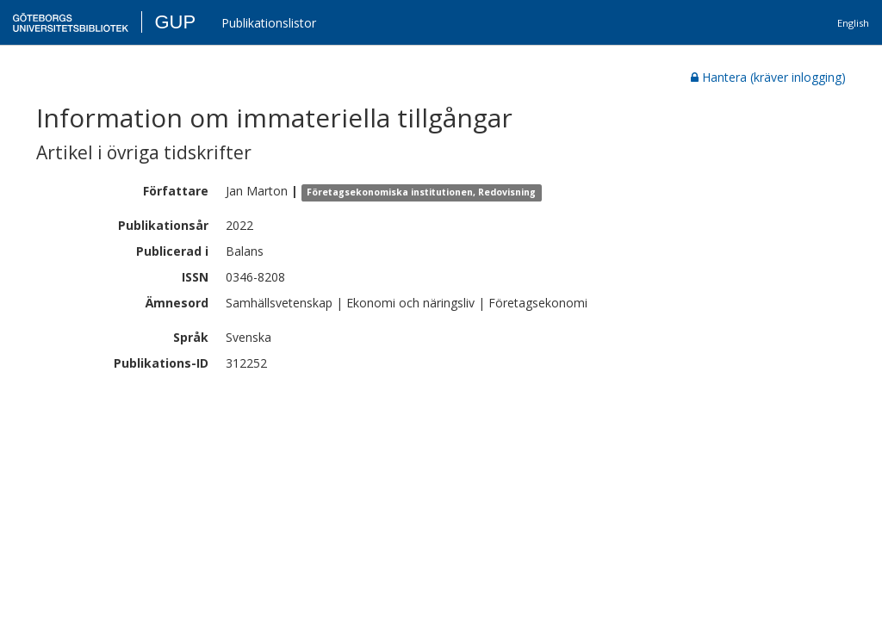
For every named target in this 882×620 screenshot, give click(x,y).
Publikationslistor (268, 23)
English (853, 22)
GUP (175, 22)
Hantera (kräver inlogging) (768, 77)
